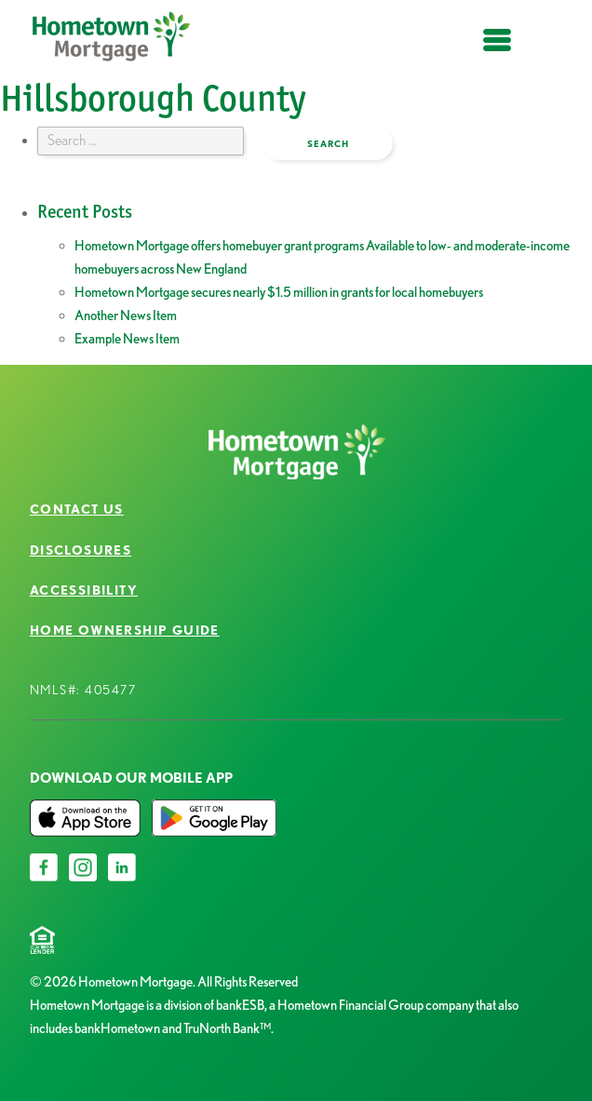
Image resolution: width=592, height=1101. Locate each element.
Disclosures (80, 550)
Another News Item (125, 315)
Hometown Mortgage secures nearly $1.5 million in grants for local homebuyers (278, 292)
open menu (497, 50)
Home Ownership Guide (125, 630)
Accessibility (84, 590)
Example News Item (127, 338)
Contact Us (77, 509)
